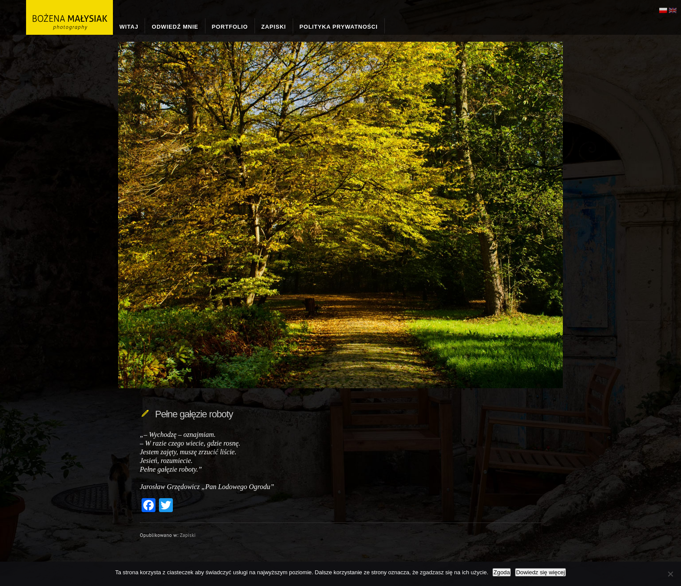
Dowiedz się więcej (540, 572)
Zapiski (187, 535)
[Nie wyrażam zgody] (670, 573)
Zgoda (501, 572)
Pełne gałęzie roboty (194, 414)
